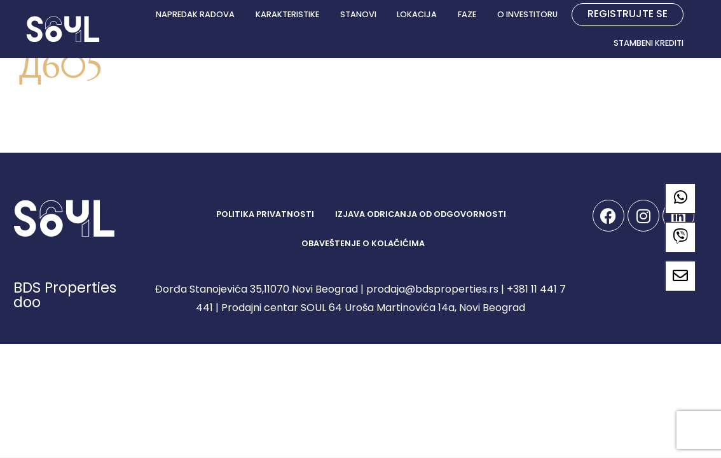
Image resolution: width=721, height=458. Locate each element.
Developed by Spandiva (643, 287)
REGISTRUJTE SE (627, 13)
